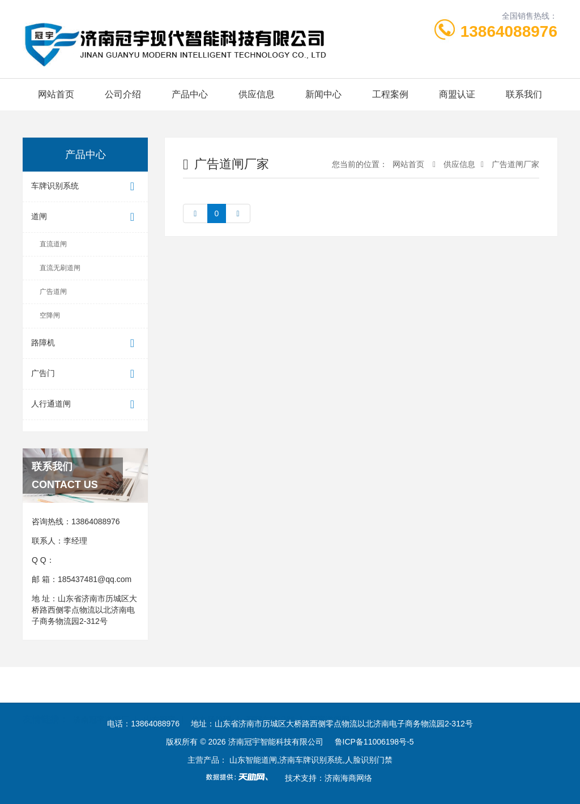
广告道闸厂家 (515, 164)
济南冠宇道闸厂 (101, 684)
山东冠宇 (160, 684)
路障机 (85, 343)
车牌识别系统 (85, 186)
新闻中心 (323, 94)
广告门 (85, 373)
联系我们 (524, 94)
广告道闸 (53, 292)
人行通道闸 (85, 404)
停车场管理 (211, 684)
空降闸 (50, 315)
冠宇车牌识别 (270, 684)
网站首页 (56, 94)
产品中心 (190, 94)
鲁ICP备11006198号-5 (374, 741)
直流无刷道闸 (60, 268)
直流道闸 (53, 244)
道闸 (85, 217)
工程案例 (390, 94)
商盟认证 (457, 94)
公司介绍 (123, 94)
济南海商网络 (348, 777)
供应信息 (256, 94)
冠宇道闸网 (329, 684)
